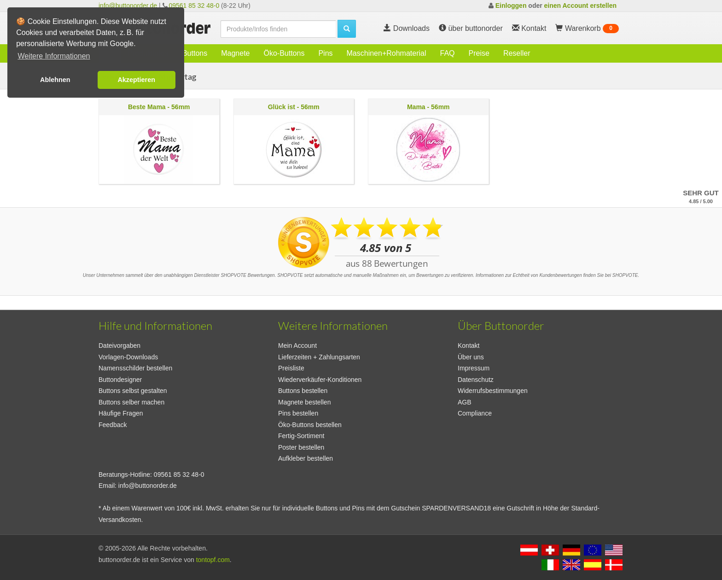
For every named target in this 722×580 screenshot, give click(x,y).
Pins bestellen (298, 413)
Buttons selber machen (131, 402)
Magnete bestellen (304, 402)
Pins (325, 53)
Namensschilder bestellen (135, 368)
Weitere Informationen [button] (53, 56)
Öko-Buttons (283, 53)
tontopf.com (213, 559)
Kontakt (468, 345)
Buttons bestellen (302, 390)
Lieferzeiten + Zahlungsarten (319, 357)
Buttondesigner (120, 379)
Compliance (475, 413)
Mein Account (297, 345)
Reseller (516, 53)
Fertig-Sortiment (301, 435)
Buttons (194, 53)
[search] (278, 29)
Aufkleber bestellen (305, 458)
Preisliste (291, 368)
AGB (465, 402)
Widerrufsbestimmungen (493, 390)
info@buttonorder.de (128, 5)
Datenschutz (476, 379)
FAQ (447, 53)
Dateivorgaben (119, 345)
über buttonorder (471, 28)
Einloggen (511, 5)
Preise (479, 53)
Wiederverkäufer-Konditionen (319, 379)
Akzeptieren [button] (136, 79)
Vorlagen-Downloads (128, 357)
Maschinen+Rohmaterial (386, 53)
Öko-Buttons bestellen (310, 424)
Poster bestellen (301, 447)
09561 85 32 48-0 (194, 5)
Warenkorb (587, 28)
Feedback (113, 424)
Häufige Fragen (121, 413)
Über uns (471, 357)
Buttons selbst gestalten (133, 390)
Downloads (407, 28)
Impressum (473, 368)
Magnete (235, 53)
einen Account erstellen (580, 5)
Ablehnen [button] (55, 79)
